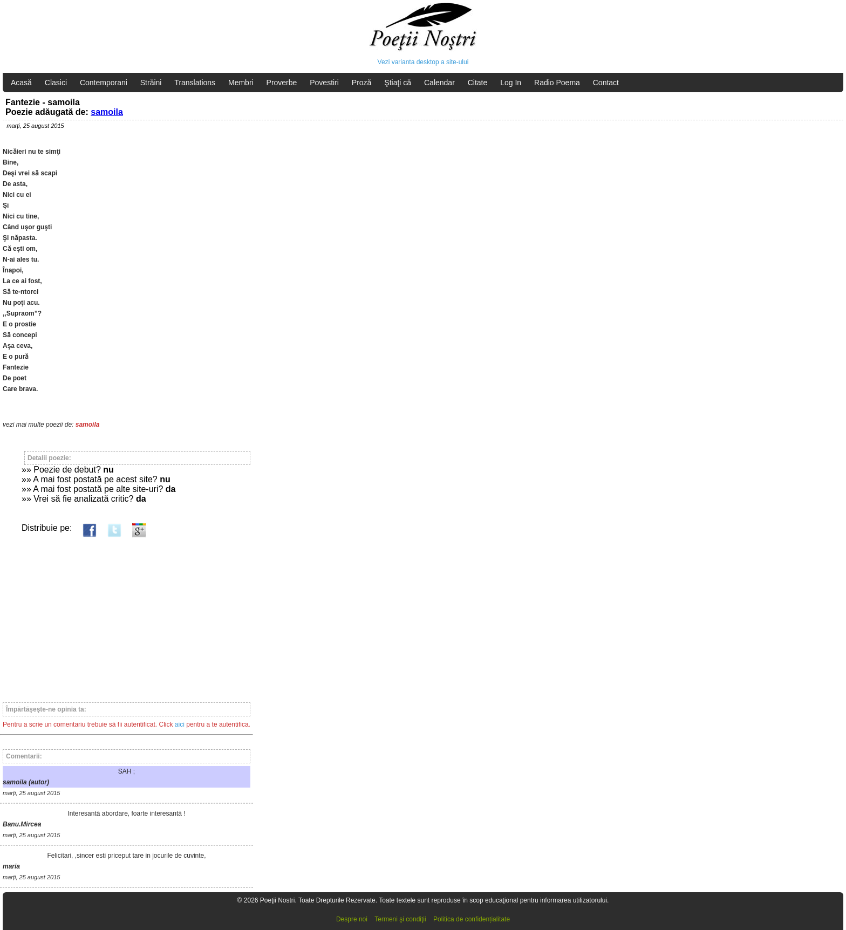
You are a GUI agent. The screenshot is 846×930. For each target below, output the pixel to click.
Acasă (21, 82)
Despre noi (351, 919)
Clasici (56, 82)
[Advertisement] (126, 614)
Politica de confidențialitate (471, 919)
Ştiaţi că (397, 82)
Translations (194, 82)
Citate (478, 82)
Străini (151, 82)
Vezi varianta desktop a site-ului (423, 62)
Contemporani (103, 82)
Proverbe (282, 82)
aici (180, 724)
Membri (241, 82)
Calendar (439, 82)
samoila (107, 112)
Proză (362, 82)
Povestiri (324, 82)
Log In (510, 82)
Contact (606, 82)
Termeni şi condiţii (400, 919)
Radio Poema (557, 82)
